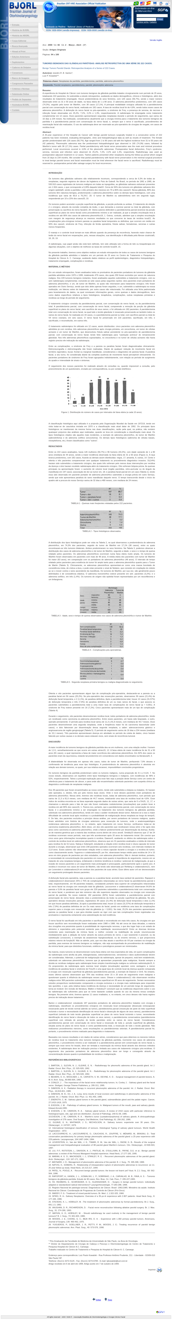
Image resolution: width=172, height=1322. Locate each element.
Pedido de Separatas (21, 99)
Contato (16, 110)
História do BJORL (20, 30)
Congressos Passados (22, 83)
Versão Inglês (156, 40)
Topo (110, 1300)
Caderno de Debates (21, 67)
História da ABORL (21, 35)
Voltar (98, 1300)
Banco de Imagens (20, 78)
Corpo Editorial (19, 41)
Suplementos (18, 62)
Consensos (17, 73)
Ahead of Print (18, 51)
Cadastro (153, 22)
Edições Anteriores (21, 57)
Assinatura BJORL (20, 105)
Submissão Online (20, 94)
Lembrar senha (143, 22)
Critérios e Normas (20, 89)
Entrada (15, 25)
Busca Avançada (19, 46)
